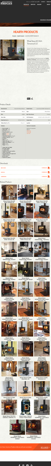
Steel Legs (29, 131)
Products (26, 4)
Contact (43, 1)
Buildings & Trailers (45, 20)
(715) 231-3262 (36, 1)
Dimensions (3, 176)
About (48, 4)
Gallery (39, 4)
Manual (3, 172)
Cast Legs (29, 132)
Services (33, 4)
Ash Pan (28, 133)
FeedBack (49, 1)
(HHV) (8, 133)
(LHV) (8, 134)
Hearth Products (20, 36)
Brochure (3, 167)
